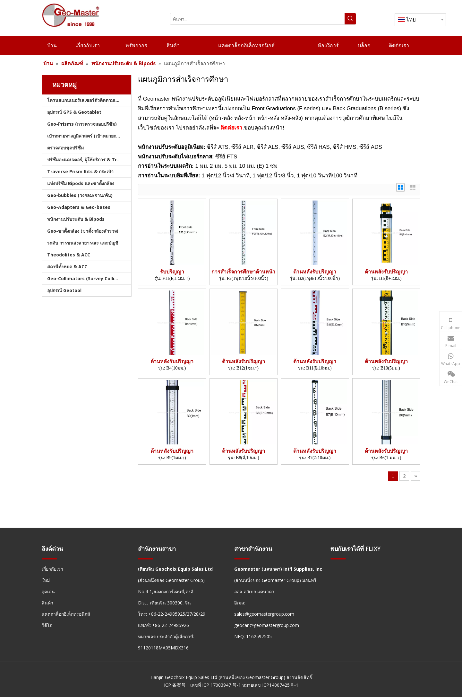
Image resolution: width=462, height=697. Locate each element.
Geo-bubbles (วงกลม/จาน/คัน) (80, 195)
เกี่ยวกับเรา (52, 569)
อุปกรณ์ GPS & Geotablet (74, 112)
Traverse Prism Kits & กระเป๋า (80, 171)
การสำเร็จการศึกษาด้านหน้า (243, 271)
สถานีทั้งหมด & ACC (67, 267)
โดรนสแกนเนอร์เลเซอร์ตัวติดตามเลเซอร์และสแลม (89, 100)
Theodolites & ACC (68, 255)
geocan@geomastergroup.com (266, 625)
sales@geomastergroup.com (264, 614)
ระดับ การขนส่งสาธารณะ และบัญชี (82, 243)
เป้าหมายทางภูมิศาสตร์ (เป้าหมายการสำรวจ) (89, 136)
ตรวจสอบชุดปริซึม (65, 148)
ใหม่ (46, 580)
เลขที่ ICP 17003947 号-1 (215, 685)
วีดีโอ (47, 625)
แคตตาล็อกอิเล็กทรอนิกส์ (66, 614)
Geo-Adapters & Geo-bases (78, 207)
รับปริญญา (172, 271)
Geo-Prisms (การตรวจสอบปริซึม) (82, 124)
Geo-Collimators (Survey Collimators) (89, 278)
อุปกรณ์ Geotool (64, 290)
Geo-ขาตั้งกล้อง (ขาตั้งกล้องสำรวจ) (82, 231)
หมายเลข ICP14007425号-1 (270, 685)
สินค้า (47, 603)
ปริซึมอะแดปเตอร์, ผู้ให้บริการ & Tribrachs (89, 159)
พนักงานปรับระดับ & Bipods (76, 219)
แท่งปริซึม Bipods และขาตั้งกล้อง (80, 183)
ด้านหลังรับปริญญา (314, 271)
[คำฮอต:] (350, 18)
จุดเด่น (48, 591)
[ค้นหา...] (257, 18)
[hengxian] (49, 558)
